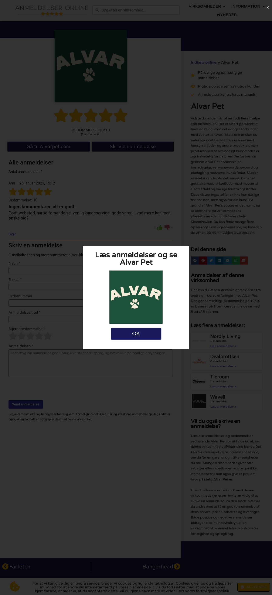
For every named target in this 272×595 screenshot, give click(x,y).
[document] (136, 297)
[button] (267, 7)
